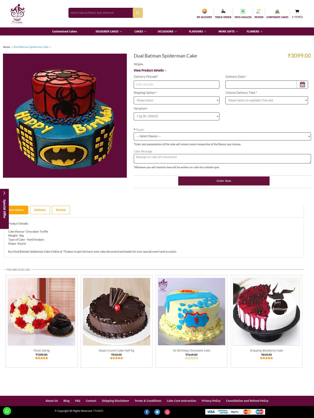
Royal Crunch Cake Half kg (116, 350)
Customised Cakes (64, 31)
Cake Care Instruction (181, 401)
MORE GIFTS (226, 31)
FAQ (77, 401)
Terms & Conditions (148, 401)
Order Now (222, 181)
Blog (66, 401)
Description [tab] (16, 210)
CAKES (138, 31)
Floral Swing (41, 350)
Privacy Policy (211, 401)
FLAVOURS (196, 31)
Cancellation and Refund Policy (247, 401)
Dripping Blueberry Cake (266, 350)
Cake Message (143, 151)
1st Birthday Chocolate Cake (191, 350)
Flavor (140, 130)
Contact (91, 401)
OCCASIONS (165, 31)
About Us (52, 401)
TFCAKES (98, 410)
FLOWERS (253, 31)
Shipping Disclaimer (115, 401)
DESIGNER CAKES (107, 31)
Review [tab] (61, 210)
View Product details (150, 70)
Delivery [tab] (40, 210)
